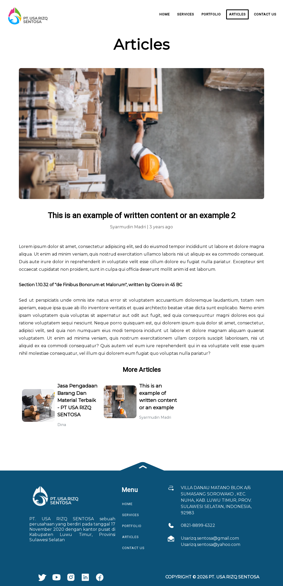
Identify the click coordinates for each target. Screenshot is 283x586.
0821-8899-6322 (198, 525)
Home (164, 14)
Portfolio (211, 14)
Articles (237, 14)
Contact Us (265, 14)
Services (185, 14)
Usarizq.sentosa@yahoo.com (210, 544)
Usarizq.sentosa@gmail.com (210, 538)
